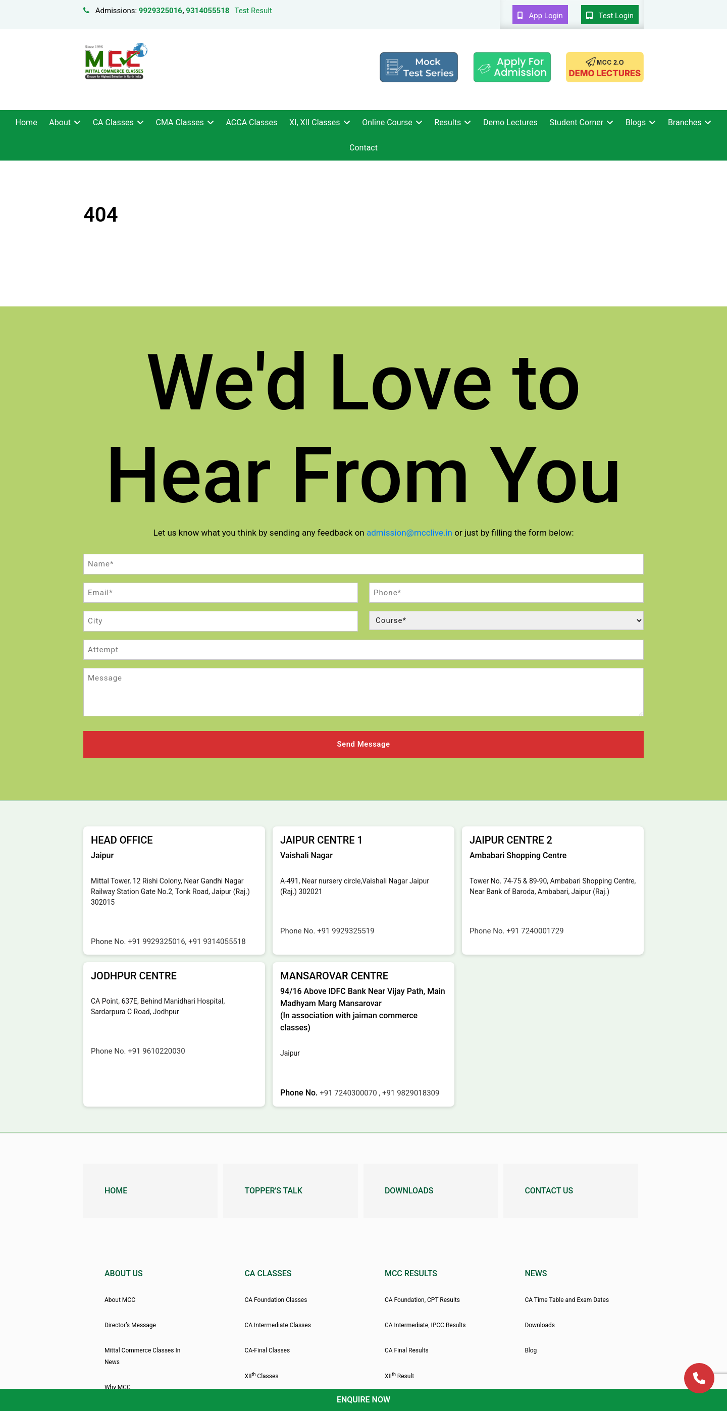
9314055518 (207, 10)
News (536, 1272)
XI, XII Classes (314, 122)
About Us (124, 1272)
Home (26, 122)
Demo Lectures (510, 122)
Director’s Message (130, 1323)
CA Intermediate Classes (277, 1323)
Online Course (387, 122)
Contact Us (549, 1189)
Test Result (253, 10)
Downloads (409, 1189)
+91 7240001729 (534, 929)
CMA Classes (180, 122)
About (60, 122)
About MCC (120, 1298)
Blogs (636, 122)
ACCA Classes (251, 122)
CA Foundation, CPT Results (422, 1298)
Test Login (610, 15)
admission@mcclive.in (409, 533)
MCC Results (411, 1272)
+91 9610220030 (156, 1049)
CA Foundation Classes (275, 1298)
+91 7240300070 (349, 1091)
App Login (540, 15)
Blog (531, 1349)
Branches (685, 122)
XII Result (399, 1374)
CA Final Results (407, 1349)
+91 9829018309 (410, 1091)
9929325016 (160, 10)
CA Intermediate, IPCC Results (425, 1323)
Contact (363, 147)
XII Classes (261, 1374)
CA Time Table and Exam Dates (567, 1298)
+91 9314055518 (216, 940)
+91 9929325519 (345, 929)
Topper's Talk (273, 1189)
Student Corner (576, 122)
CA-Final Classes (267, 1349)
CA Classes (113, 122)
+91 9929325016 (156, 940)
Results (447, 122)
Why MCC (118, 1386)
